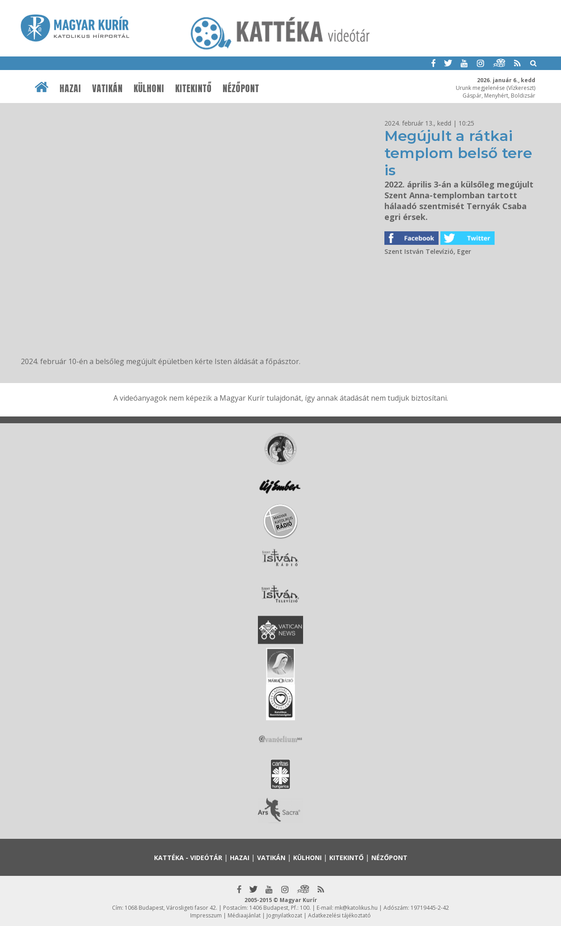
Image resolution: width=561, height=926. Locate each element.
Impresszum (206, 915)
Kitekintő (193, 88)
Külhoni (149, 88)
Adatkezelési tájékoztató (339, 915)
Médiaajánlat (244, 915)
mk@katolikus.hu (356, 908)
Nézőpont (241, 88)
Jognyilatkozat (284, 915)
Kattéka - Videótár (188, 857)
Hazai (70, 88)
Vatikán (107, 88)
